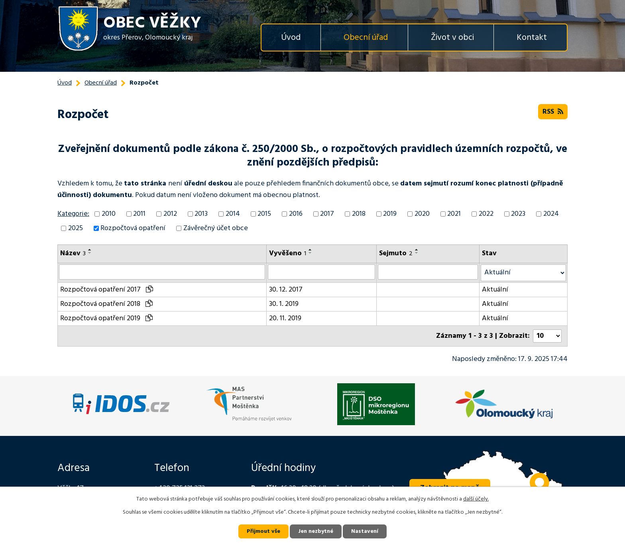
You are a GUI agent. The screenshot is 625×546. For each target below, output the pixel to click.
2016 (296, 214)
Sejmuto (396, 253)
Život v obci (452, 38)
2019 (390, 214)
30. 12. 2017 (286, 289)
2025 (75, 228)
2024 (551, 214)
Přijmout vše (263, 531)
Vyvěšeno (287, 253)
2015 (264, 214)
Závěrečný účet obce (215, 228)
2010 (109, 214)
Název (73, 253)
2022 (486, 214)
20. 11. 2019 (285, 318)
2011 (139, 214)
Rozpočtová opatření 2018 (106, 304)
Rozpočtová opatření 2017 (106, 289)
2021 (454, 214)
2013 (201, 214)
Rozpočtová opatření (132, 228)
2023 (518, 214)
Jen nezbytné (315, 531)
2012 (170, 214)
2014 (233, 214)
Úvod (291, 38)
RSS (552, 112)
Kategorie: (73, 214)
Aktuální (495, 289)
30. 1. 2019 (284, 304)
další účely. (476, 499)
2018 (359, 214)
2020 (422, 214)
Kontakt (532, 38)
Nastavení (364, 531)
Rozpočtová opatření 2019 (106, 318)
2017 (327, 214)
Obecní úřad (366, 38)
